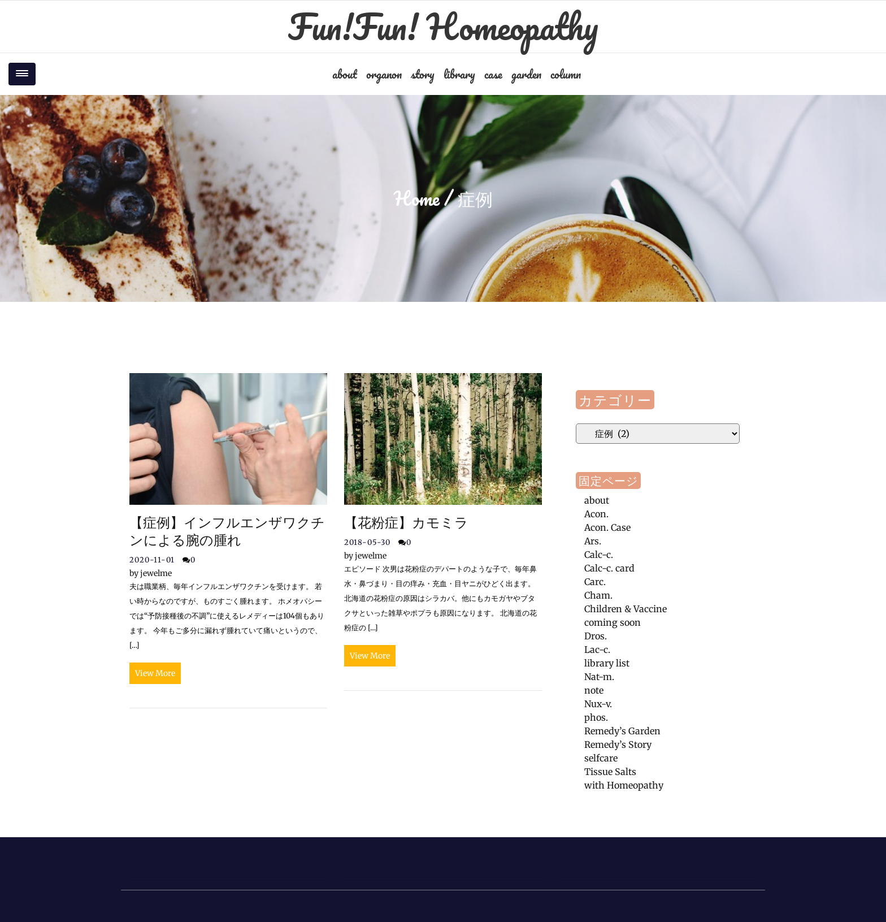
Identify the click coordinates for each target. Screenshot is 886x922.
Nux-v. (598, 703)
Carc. (595, 581)
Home (417, 198)
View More (155, 673)
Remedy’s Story (618, 744)
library (459, 74)
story (423, 74)
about (344, 74)
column (565, 74)
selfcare (601, 758)
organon (384, 74)
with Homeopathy (623, 785)
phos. (596, 717)
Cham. (598, 595)
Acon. (596, 514)
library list (606, 663)
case (493, 74)
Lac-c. (597, 649)
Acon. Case (607, 527)
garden (526, 74)
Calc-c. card (609, 568)
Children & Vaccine (625, 608)
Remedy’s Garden (622, 731)
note (593, 690)
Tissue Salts (610, 771)
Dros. (595, 636)
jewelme (150, 573)
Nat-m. (599, 676)
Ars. (592, 541)
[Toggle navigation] (22, 74)
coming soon (612, 622)
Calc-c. (598, 554)
